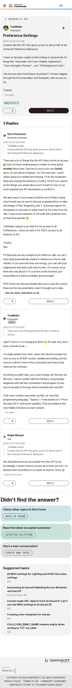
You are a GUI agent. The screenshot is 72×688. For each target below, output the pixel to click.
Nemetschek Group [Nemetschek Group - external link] (51, 684)
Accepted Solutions (19, 534)
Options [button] (67, 18)
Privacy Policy (12, 681)
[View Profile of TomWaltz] (16, 26)
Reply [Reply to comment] (50, 301)
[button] (6, 110)
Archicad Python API (17, 595)
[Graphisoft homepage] (57, 661)
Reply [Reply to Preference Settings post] (50, 110)
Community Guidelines (53, 681)
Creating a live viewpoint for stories (28, 614)
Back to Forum (15, 516)
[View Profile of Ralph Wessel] (15, 435)
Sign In (67, 5)
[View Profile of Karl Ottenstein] (16, 134)
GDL (9, 581)
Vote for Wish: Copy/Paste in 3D (22, 293)
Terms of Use (31, 681)
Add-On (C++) (11, 103)
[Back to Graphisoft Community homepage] (18, 5)
